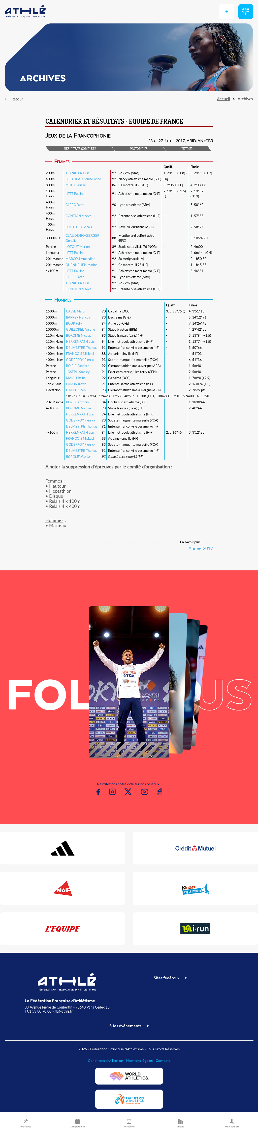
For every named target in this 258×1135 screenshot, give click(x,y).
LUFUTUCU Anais (79, 227)
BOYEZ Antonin (77, 402)
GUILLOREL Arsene (80, 329)
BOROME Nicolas (78, 335)
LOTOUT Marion (78, 247)
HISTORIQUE (138, 149)
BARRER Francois (78, 317)
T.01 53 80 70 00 (38, 1011)
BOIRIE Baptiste (77, 366)
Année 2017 (200, 548)
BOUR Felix (74, 323)
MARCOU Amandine (80, 259)
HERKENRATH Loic (80, 341)
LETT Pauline (75, 194)
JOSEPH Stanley (78, 372)
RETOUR (186, 149)
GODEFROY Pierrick (80, 360)
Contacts (163, 1060)
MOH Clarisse (76, 185)
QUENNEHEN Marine (82, 265)
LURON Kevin (76, 384)
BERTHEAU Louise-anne (83, 179)
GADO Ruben (76, 390)
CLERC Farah (75, 205)
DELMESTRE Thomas (81, 348)
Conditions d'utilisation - (107, 1060)
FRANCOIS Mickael (80, 354)
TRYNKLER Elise (78, 173)
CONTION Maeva (78, 216)
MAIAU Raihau (76, 378)
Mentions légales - (141, 1060)
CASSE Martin (76, 311)
